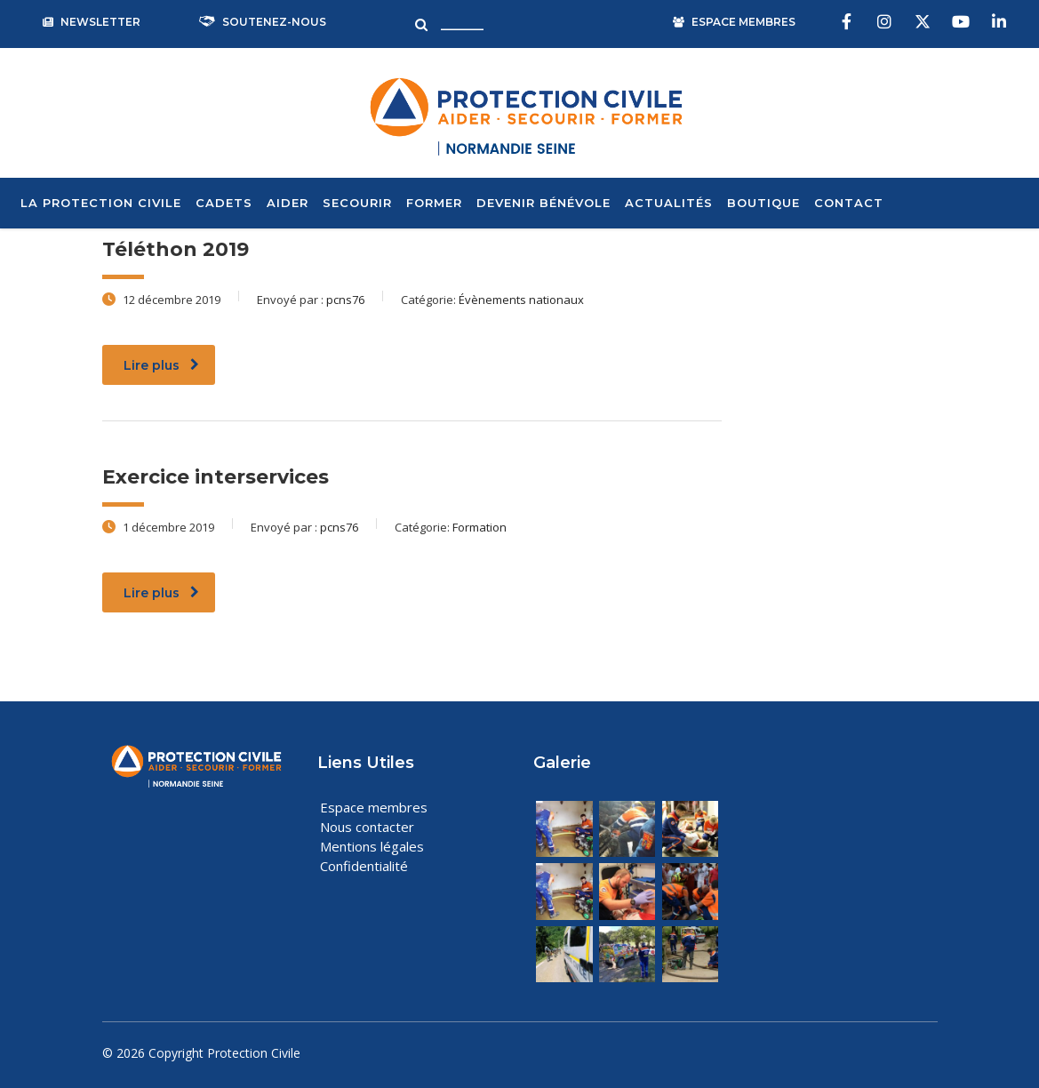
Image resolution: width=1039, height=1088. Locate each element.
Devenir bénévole (543, 203)
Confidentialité (364, 866)
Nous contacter (367, 827)
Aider (287, 203)
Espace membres (374, 807)
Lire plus (161, 365)
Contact (848, 203)
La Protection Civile (100, 203)
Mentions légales (372, 846)
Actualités (669, 203)
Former (434, 203)
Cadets (224, 203)
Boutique (763, 203)
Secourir (357, 203)
